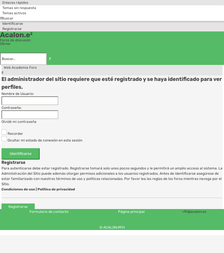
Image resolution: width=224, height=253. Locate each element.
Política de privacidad (56, 189)
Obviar (5, 44)
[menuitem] (18, 8)
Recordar (12, 134)
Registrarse (18, 206)
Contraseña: (11, 108)
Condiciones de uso (18, 189)
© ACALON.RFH (112, 227)
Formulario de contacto (49, 212)
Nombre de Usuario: (17, 94)
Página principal (131, 212)
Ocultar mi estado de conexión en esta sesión (41, 140)
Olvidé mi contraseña (18, 122)
